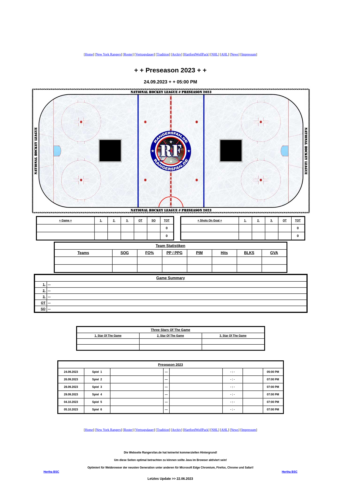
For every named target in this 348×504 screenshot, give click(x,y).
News (235, 54)
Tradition (163, 54)
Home (89, 54)
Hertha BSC (51, 471)
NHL (214, 54)
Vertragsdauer (145, 54)
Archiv (176, 54)
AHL (224, 54)
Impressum (248, 54)
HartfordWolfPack (196, 54)
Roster (128, 54)
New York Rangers (108, 54)
